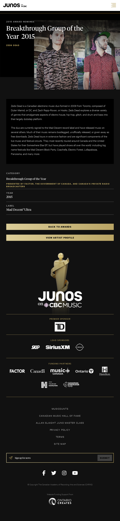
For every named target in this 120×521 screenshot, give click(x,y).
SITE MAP (60, 443)
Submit (105, 457)
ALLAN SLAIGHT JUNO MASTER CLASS (60, 422)
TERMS (60, 436)
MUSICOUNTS (60, 408)
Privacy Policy (60, 429)
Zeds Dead (13, 45)
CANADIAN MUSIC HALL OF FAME (60, 415)
